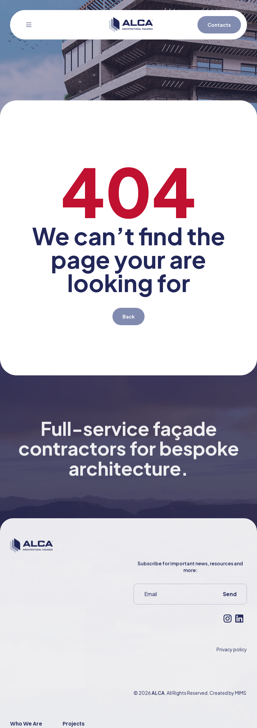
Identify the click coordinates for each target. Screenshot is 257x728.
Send (230, 602)
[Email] (173, 603)
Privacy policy (232, 658)
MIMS (240, 702)
